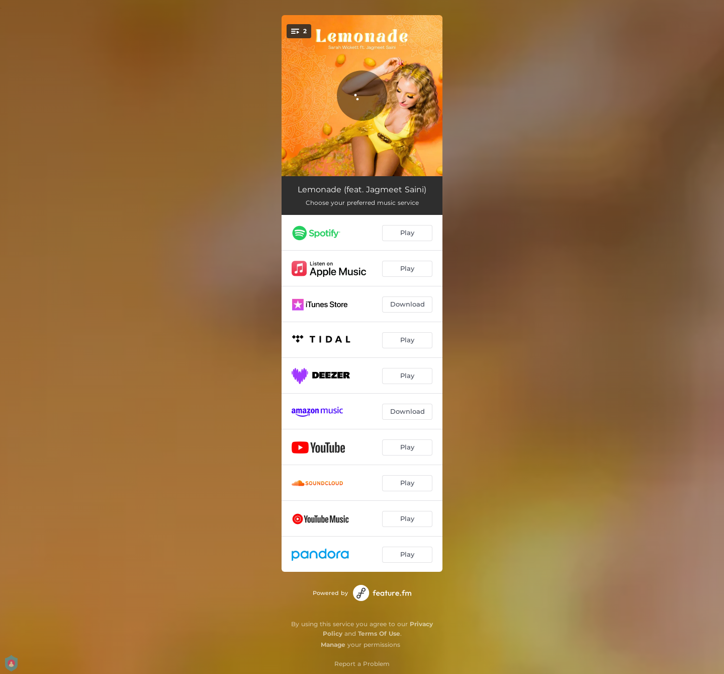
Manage (333, 644)
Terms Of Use (379, 633)
